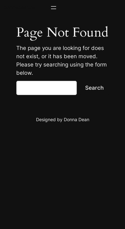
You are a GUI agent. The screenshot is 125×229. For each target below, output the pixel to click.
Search (94, 88)
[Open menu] (53, 7)
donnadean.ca (19, 7)
